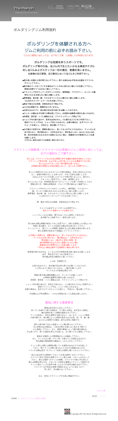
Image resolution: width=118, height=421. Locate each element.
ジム (79, 8)
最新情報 (59, 6)
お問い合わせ (89, 8)
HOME (14, 398)
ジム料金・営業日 (72, 6)
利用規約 (86, 6)
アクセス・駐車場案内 (56, 8)
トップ (50, 6)
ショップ (71, 8)
